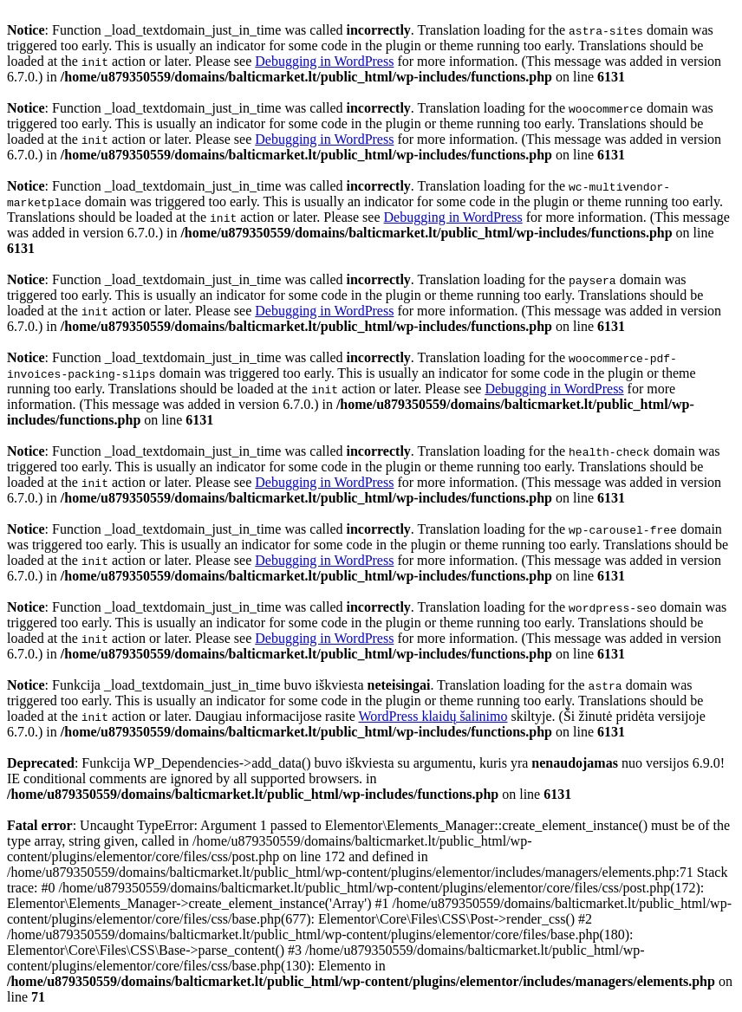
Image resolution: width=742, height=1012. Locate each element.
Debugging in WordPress (324, 61)
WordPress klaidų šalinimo (432, 716)
